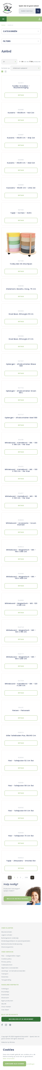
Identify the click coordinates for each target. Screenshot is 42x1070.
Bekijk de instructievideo (17, 899)
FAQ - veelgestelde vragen (10, 956)
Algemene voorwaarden (9, 968)
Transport (4, 974)
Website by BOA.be (8, 1042)
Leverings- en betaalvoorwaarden (13, 971)
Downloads (5, 995)
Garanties (4, 977)
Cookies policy (6, 959)
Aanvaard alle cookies (14, 1064)
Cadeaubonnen (6, 965)
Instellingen (30, 1064)
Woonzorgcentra (7, 947)
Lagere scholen (6, 935)
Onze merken (6, 1007)
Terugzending (6, 980)
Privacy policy (6, 962)
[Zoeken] (27, 11)
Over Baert (5, 1010)
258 (26, 877)
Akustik (3, 1004)
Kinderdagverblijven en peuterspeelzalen (15, 941)
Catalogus (5, 989)
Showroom (5, 998)
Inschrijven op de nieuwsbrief (21, 1019)
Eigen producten (7, 1001)
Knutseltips (5, 992)
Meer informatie (8, 1059)
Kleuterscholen (6, 932)
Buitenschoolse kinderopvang (11, 944)
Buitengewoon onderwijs (9, 938)
